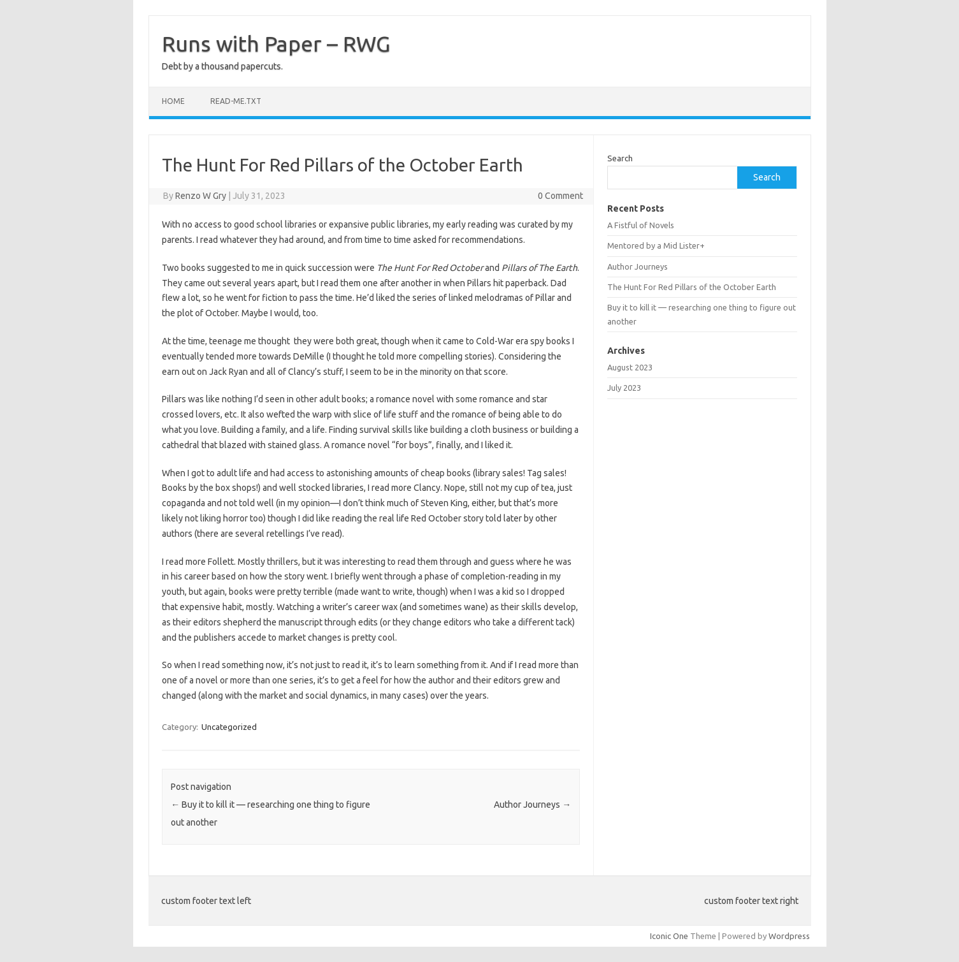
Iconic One (669, 935)
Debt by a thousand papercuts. (222, 66)
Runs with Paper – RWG (276, 43)
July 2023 (624, 387)
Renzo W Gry (200, 196)
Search (620, 158)
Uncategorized (229, 726)
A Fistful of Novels (640, 225)
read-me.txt (235, 101)
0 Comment (560, 196)
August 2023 (630, 367)
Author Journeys (532, 804)
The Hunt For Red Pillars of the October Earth (691, 286)
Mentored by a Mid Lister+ (656, 245)
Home (173, 101)
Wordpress (789, 935)
